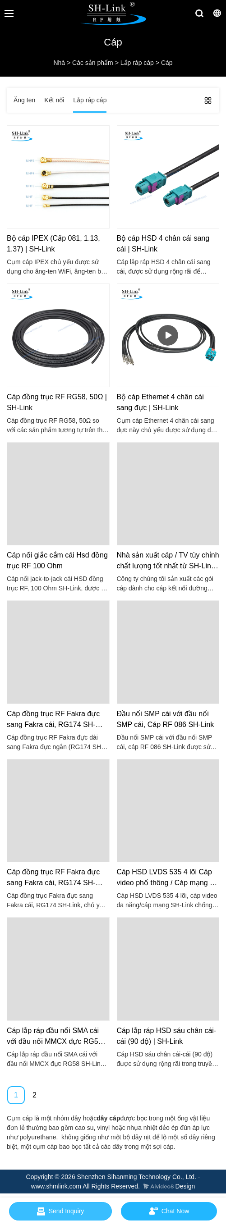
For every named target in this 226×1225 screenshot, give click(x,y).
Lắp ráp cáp (137, 62)
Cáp (167, 62)
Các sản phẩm (92, 62)
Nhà (59, 62)
